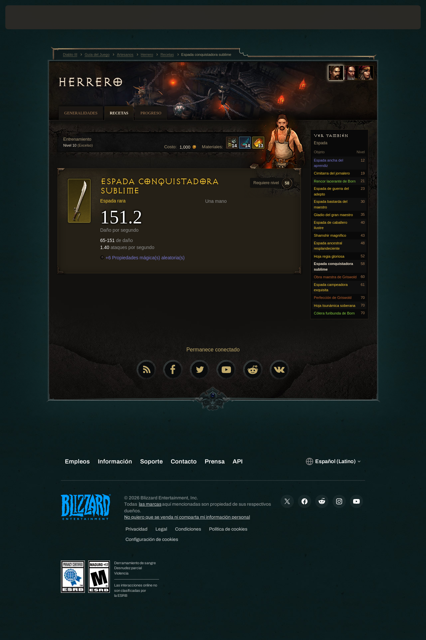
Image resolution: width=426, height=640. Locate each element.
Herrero (90, 82)
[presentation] (26, 17)
